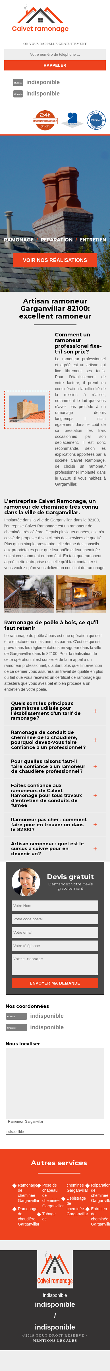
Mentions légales (55, 1341)
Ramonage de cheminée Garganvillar (25, 1193)
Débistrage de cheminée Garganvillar (74, 1206)
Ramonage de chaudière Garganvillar (25, 1216)
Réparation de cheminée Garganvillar (98, 1193)
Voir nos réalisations (55, 260)
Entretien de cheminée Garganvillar (98, 1216)
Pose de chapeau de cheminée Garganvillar (49, 1195)
